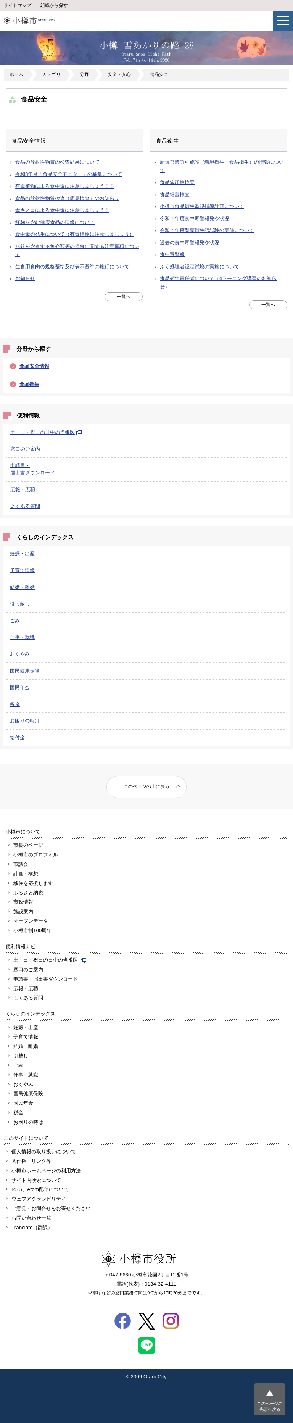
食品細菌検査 (175, 194)
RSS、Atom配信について (40, 1189)
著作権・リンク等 (31, 1161)
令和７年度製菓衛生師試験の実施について (207, 230)
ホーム (16, 74)
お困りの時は (25, 721)
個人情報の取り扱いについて (43, 1151)
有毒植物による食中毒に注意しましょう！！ (64, 186)
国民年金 (20, 687)
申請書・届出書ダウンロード (45, 979)
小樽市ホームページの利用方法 (46, 1170)
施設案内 (23, 911)
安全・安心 (119, 74)
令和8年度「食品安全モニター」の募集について (68, 174)
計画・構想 (25, 874)
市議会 (20, 864)
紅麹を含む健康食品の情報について (55, 222)
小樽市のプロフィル (35, 854)
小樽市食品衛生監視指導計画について (202, 206)
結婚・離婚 (22, 587)
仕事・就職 (22, 637)
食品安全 (159, 74)
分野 (84, 74)
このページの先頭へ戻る (269, 1406)
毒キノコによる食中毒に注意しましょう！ (62, 210)
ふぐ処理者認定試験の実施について (199, 266)
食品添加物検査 (177, 182)
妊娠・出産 (22, 553)
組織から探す (54, 5)
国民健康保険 (25, 671)
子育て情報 (22, 570)
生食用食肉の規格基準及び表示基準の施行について (72, 266)
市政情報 (23, 902)
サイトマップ (17, 5)
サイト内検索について (36, 1180)
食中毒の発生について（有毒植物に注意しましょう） (74, 234)
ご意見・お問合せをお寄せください (51, 1208)
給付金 (17, 737)
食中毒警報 (172, 254)
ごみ (15, 621)
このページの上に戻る (146, 786)
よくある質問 (25, 506)
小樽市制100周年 (32, 930)
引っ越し (20, 604)
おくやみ (20, 654)
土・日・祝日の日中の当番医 (46, 432)
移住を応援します (33, 883)
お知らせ (25, 278)
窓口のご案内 (25, 449)
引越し (20, 1056)
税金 (15, 704)
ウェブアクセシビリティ (38, 1199)
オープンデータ (30, 921)
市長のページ (28, 845)
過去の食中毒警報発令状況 (189, 242)
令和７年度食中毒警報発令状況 (194, 218)
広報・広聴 (22, 489)
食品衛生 (29, 384)
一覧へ (123, 296)
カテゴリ (51, 74)
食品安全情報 (34, 366)
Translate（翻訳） (32, 1227)
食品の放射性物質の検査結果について (57, 162)
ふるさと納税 (28, 893)
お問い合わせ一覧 (31, 1218)
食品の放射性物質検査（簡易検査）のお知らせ (67, 198)
